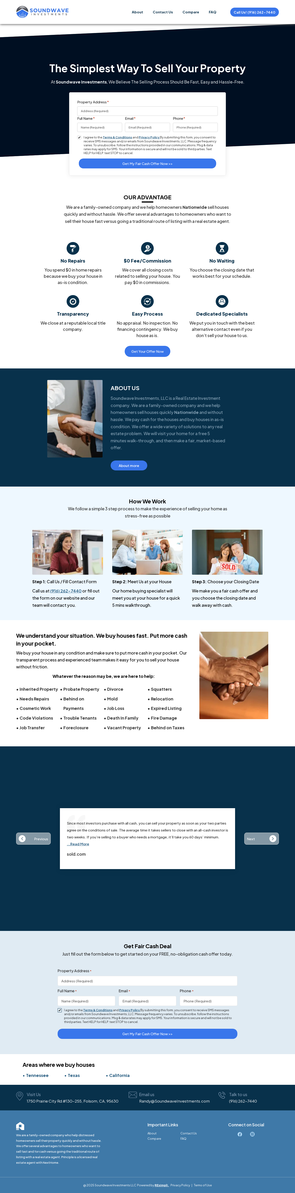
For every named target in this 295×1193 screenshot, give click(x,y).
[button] (33, 839)
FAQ (212, 12)
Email (130, 118)
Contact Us (163, 12)
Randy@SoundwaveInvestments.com (174, 1100)
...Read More (78, 844)
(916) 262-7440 (66, 590)
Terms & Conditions (117, 137)
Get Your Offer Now (147, 351)
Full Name (86, 118)
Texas (74, 1075)
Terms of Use (203, 1185)
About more (129, 465)
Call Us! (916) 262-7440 (254, 12)
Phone (179, 118)
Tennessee (37, 1075)
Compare (191, 12)
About (137, 12)
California (119, 1075)
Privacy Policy (149, 137)
